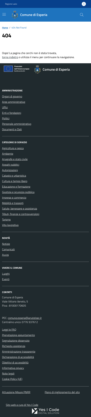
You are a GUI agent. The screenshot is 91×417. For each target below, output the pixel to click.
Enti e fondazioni (11, 113)
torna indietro (10, 57)
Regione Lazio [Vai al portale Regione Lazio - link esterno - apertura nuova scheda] (11, 3)
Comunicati (8, 249)
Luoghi (6, 274)
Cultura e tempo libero (14, 181)
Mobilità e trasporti (12, 203)
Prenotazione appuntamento (18, 335)
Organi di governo (12, 96)
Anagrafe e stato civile (15, 159)
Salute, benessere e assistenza (19, 208)
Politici (5, 118)
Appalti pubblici (10, 165)
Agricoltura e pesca (13, 148)
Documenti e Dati (12, 129)
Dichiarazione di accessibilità (18, 357)
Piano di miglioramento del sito (62, 392)
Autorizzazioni (10, 170)
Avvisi (5, 255)
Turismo (6, 219)
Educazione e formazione (16, 186)
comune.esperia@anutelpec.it (25, 318)
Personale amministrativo (16, 124)
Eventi (5, 279)
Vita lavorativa (10, 225)
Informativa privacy (13, 368)
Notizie (6, 244)
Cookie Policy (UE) (12, 379)
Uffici (5, 107)
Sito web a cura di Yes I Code (22, 405)
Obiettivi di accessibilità (15, 362)
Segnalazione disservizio (15, 340)
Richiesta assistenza (13, 346)
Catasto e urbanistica (14, 176)
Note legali (8, 373)
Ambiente (7, 154)
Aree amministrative (13, 102)
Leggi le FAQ (9, 329)
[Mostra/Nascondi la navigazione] (4, 14)
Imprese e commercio (14, 197)
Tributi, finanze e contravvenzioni (20, 214)
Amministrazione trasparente (18, 351)
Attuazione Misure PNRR (16, 392)
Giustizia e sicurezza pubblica (18, 192)
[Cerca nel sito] (82, 15)
